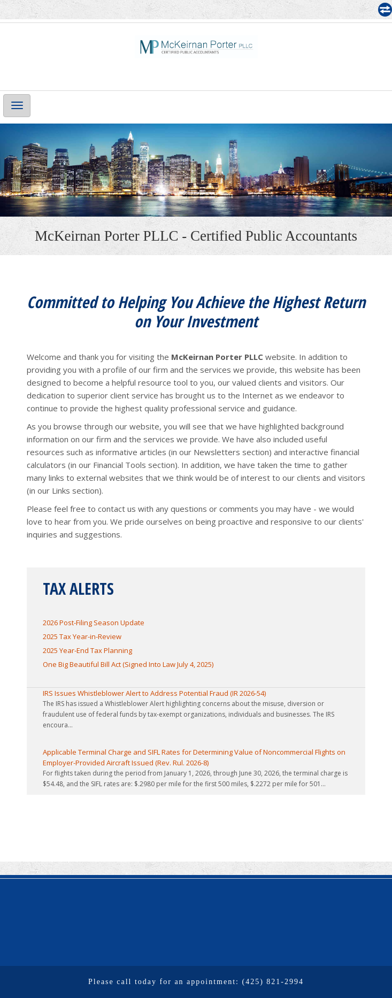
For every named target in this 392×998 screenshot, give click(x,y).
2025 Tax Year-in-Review (82, 636)
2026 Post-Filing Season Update (93, 622)
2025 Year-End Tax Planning (87, 650)
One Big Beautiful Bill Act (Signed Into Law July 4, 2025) (128, 664)
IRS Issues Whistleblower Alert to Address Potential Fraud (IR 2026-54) (154, 693)
